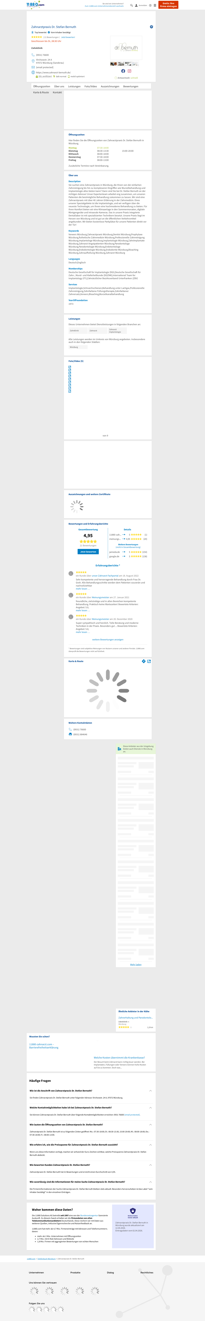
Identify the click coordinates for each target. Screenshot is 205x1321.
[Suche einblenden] (132, 5)
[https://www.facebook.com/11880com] (32, 1309)
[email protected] (132, 1114)
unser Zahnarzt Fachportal (105, 575)
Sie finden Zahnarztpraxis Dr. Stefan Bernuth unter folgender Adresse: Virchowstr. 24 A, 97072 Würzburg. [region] (76, 1097)
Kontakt (57, 92)
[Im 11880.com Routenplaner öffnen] (144, 660)
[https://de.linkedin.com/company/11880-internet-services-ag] (53, 1309)
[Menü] (156, 5)
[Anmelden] (142, 5)
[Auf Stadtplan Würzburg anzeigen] (149, 661)
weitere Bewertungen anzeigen (107, 639)
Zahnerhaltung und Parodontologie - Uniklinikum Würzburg (135, 1017)
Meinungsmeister (100, 597)
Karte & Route (41, 92)
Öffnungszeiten (41, 86)
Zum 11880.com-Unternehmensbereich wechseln (104, 6)
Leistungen (74, 86)
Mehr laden (136, 964)
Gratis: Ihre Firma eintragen (168, 5)
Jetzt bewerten (88, 551)
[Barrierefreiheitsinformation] (151, 5)
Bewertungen (130, 86)
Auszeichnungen (110, 86)
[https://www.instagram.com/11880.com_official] (39, 1309)
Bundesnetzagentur (89, 1215)
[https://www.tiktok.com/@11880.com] (46, 1309)
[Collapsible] (150, 1091)
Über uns (59, 86)
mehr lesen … (83, 588)
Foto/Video (91, 86)
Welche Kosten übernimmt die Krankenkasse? (119, 1057)
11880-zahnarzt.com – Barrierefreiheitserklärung (43, 1046)
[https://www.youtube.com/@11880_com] (60, 1309)
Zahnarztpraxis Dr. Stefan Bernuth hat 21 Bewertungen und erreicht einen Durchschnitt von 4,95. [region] (73, 1172)
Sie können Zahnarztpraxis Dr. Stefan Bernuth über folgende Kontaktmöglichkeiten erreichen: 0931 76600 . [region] (85, 1114)
